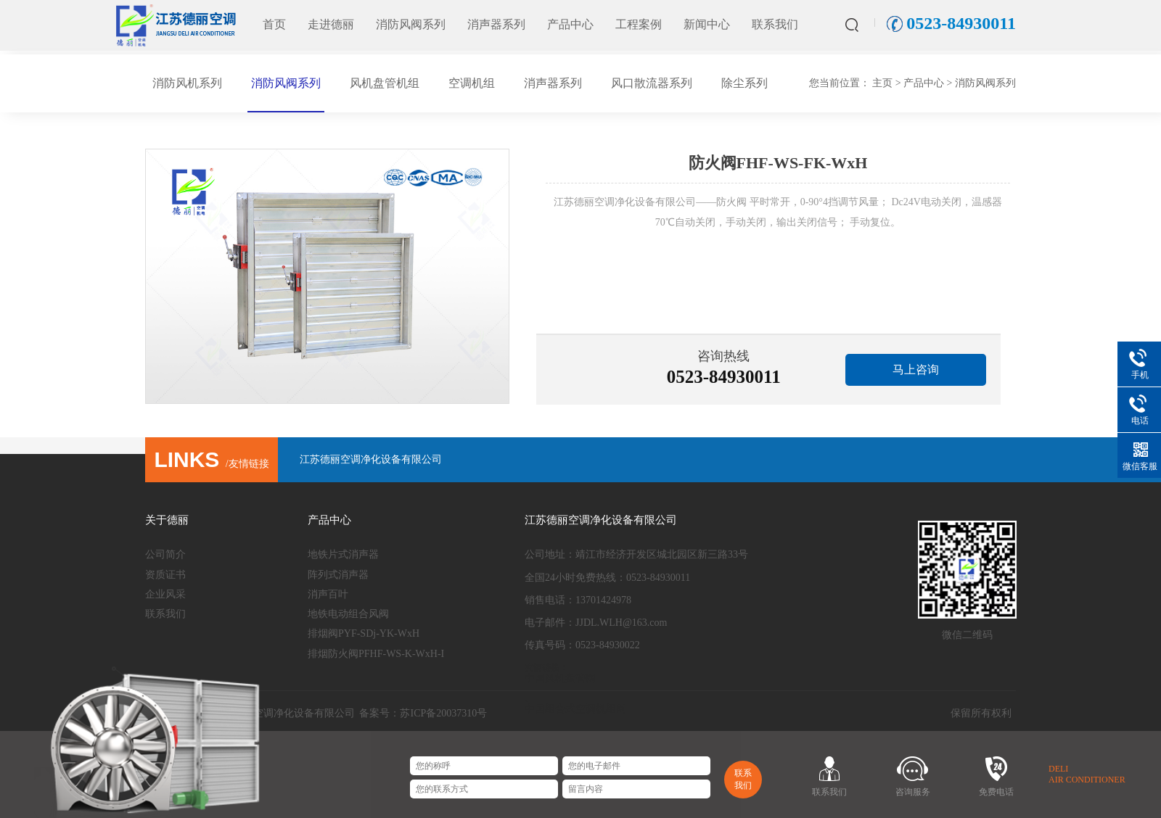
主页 (882, 83)
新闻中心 (707, 24)
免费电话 (996, 792)
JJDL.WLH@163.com (621, 622)
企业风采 (165, 594)
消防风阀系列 (411, 24)
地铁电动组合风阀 (348, 613)
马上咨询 (916, 369)
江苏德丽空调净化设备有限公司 (371, 459)
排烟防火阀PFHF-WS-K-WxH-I (376, 653)
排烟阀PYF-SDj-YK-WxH (363, 633)
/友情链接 (211, 463)
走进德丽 (331, 24)
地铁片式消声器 (343, 554)
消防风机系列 (187, 83)
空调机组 (471, 83)
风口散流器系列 (651, 83)
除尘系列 (744, 83)
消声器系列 (496, 24)
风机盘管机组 (384, 83)
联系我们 (775, 24)
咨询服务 (912, 792)
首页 (274, 24)
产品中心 (570, 24)
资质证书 (165, 574)
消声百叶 (328, 594)
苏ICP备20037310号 (443, 713)
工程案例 (638, 24)
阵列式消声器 (338, 574)
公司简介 (165, 554)
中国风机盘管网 (560, 678)
